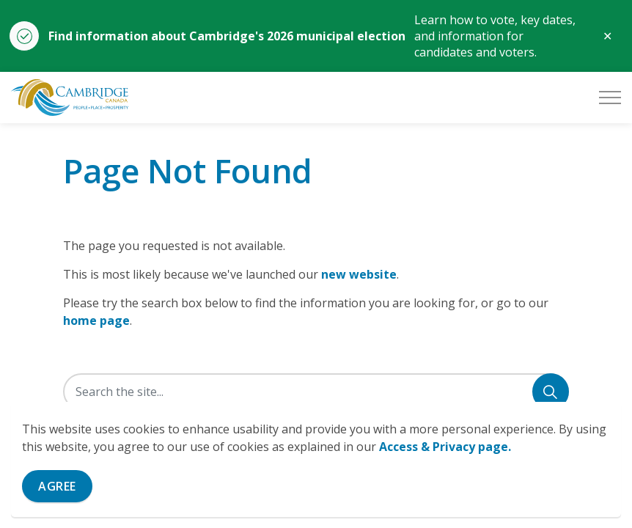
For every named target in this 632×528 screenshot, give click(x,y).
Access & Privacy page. (445, 447)
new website (359, 274)
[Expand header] (610, 97)
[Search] (550, 391)
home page (96, 320)
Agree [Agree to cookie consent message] (57, 486)
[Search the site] (316, 391)
